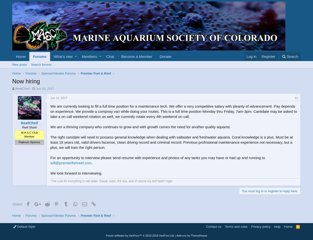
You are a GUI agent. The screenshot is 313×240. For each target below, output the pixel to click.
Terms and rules (236, 226)
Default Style (24, 226)
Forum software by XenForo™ (140, 235)
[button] (76, 56)
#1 (296, 98)
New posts (19, 64)
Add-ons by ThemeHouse (192, 235)
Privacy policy (260, 226)
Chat (110, 56)
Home (21, 56)
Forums (39, 56)
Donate (165, 56)
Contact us (213, 226)
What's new (63, 56)
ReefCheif (22, 88)
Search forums (41, 64)
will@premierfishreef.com (71, 163)
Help (277, 226)
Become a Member (136, 56)
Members (89, 56)
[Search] (290, 56)
